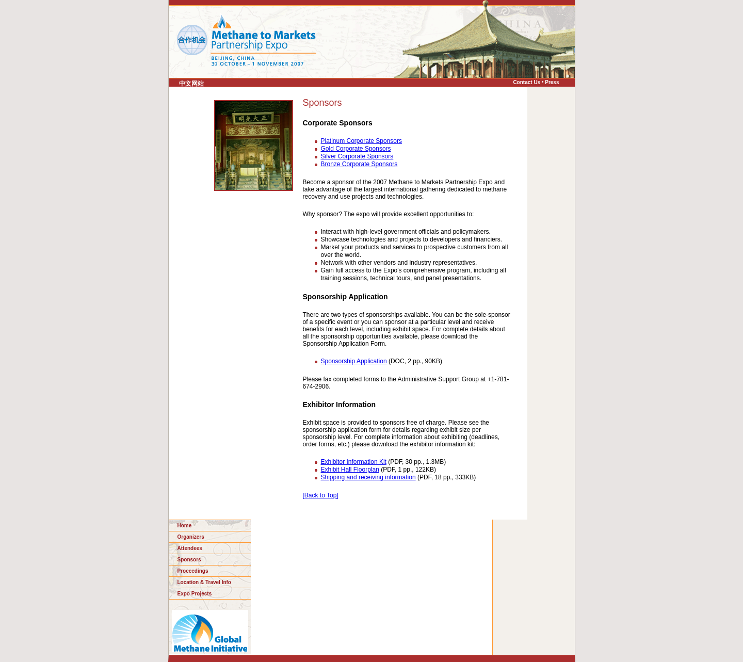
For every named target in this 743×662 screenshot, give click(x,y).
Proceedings (192, 571)
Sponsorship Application (354, 361)
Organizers (190, 537)
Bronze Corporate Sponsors (359, 164)
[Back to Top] (320, 495)
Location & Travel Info (204, 582)
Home (184, 525)
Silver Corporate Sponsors (357, 156)
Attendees (189, 548)
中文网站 (191, 83)
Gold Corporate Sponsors (356, 148)
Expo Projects (194, 593)
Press (552, 82)
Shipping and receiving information (368, 477)
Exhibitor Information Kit (353, 461)
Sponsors (189, 559)
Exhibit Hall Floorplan (350, 469)
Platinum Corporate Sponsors (361, 140)
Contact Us (526, 82)
